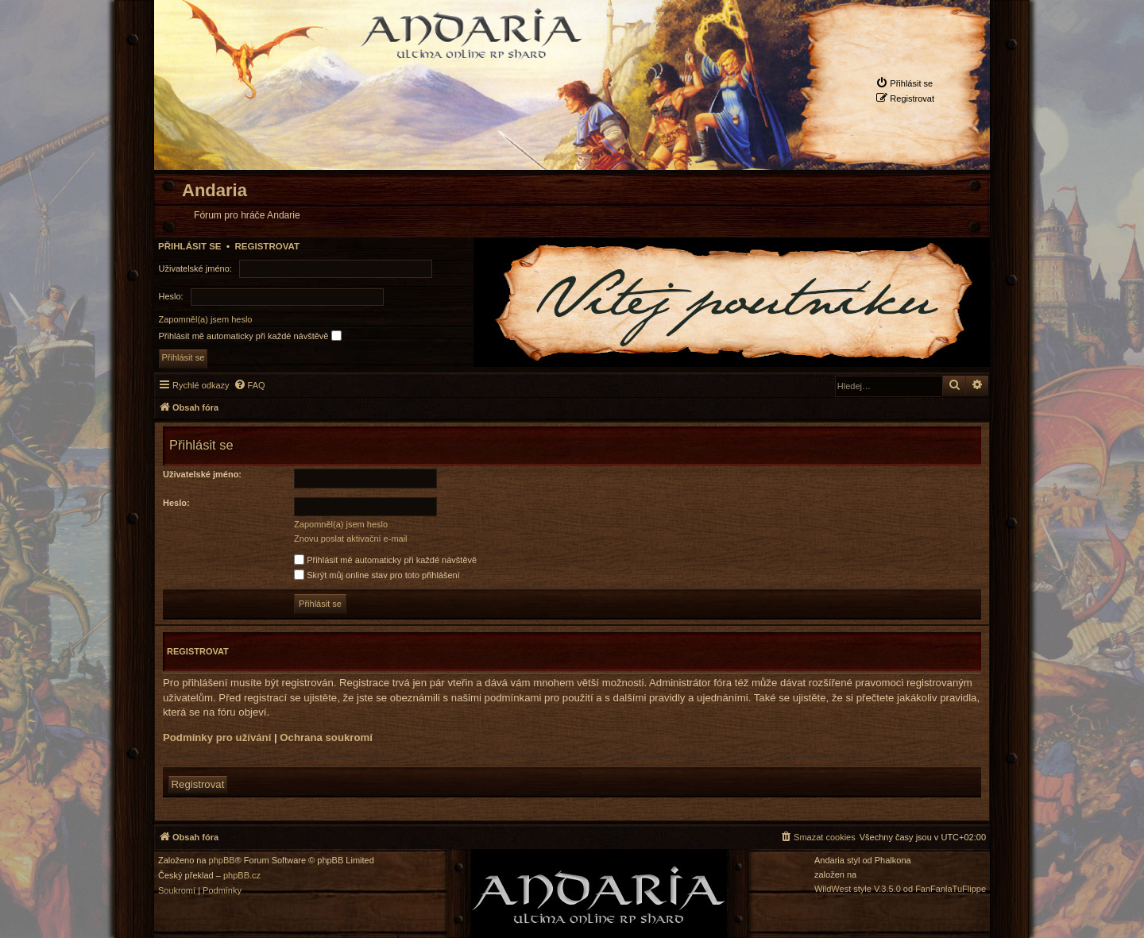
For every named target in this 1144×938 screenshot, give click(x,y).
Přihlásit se (190, 246)
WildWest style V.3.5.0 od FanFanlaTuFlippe (900, 889)
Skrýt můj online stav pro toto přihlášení (377, 575)
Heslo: (176, 503)
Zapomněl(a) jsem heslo (206, 319)
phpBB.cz (242, 875)
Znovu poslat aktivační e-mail (350, 538)
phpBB (222, 860)
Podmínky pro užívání (217, 737)
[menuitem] (904, 83)
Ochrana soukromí (326, 737)
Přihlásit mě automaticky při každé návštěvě (250, 335)
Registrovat (267, 246)
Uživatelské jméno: (202, 474)
